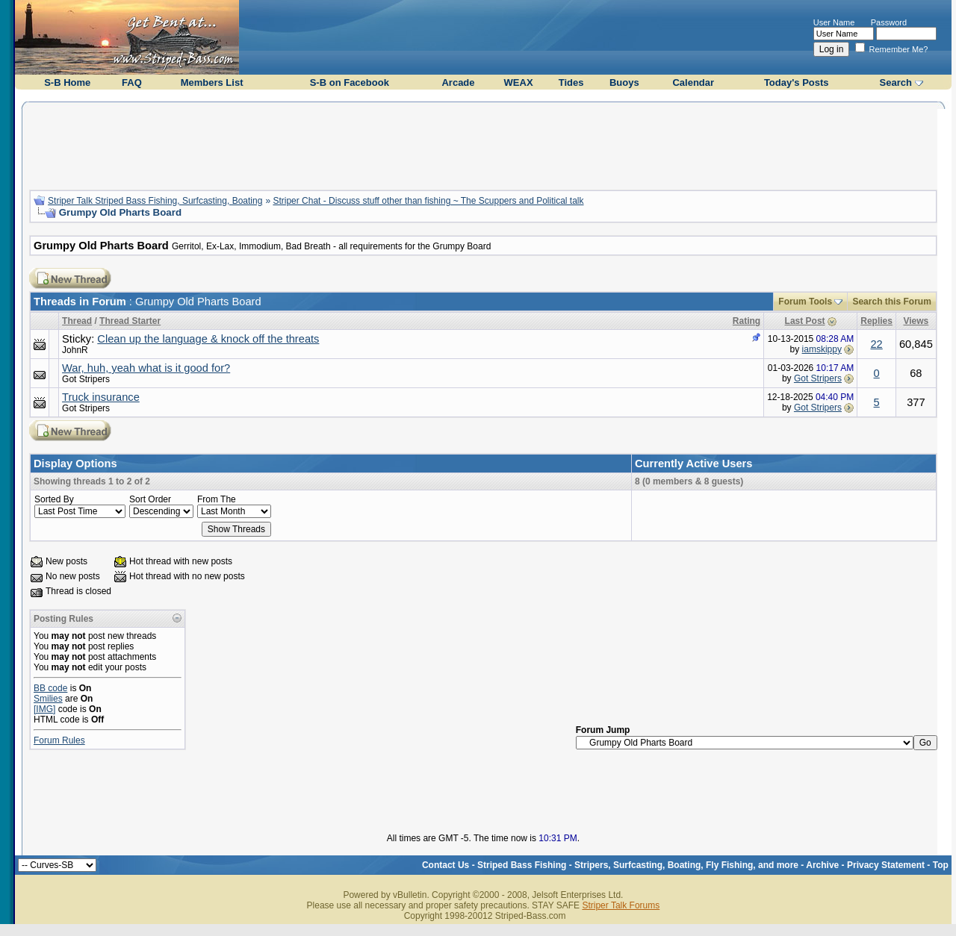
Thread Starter (130, 321)
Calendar (693, 82)
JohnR (75, 350)
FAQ (132, 82)
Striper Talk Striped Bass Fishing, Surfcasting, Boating (155, 201)
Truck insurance (101, 397)
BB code (50, 688)
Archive (822, 865)
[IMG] (44, 709)
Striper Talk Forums (620, 905)
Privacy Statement (886, 865)
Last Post (805, 321)
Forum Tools (805, 301)
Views (915, 321)
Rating (746, 321)
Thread (77, 321)
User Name (834, 22)
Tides (571, 82)
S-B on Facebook (349, 82)
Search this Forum (891, 301)
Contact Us (445, 865)
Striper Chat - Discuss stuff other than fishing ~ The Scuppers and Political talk (428, 201)
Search (896, 82)
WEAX (518, 82)
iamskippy (822, 349)
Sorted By (54, 499)
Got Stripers (86, 379)
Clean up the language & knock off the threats (208, 339)
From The (216, 499)
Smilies (48, 698)
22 (876, 344)
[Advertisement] (483, 144)
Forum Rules (59, 740)
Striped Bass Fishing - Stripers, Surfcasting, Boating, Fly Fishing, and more (637, 865)
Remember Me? (891, 49)
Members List (212, 82)
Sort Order (150, 499)
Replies (876, 321)
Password (889, 22)
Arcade (457, 82)
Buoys (624, 82)
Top (941, 865)
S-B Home (67, 82)
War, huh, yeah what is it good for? (146, 368)
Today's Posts (796, 82)
